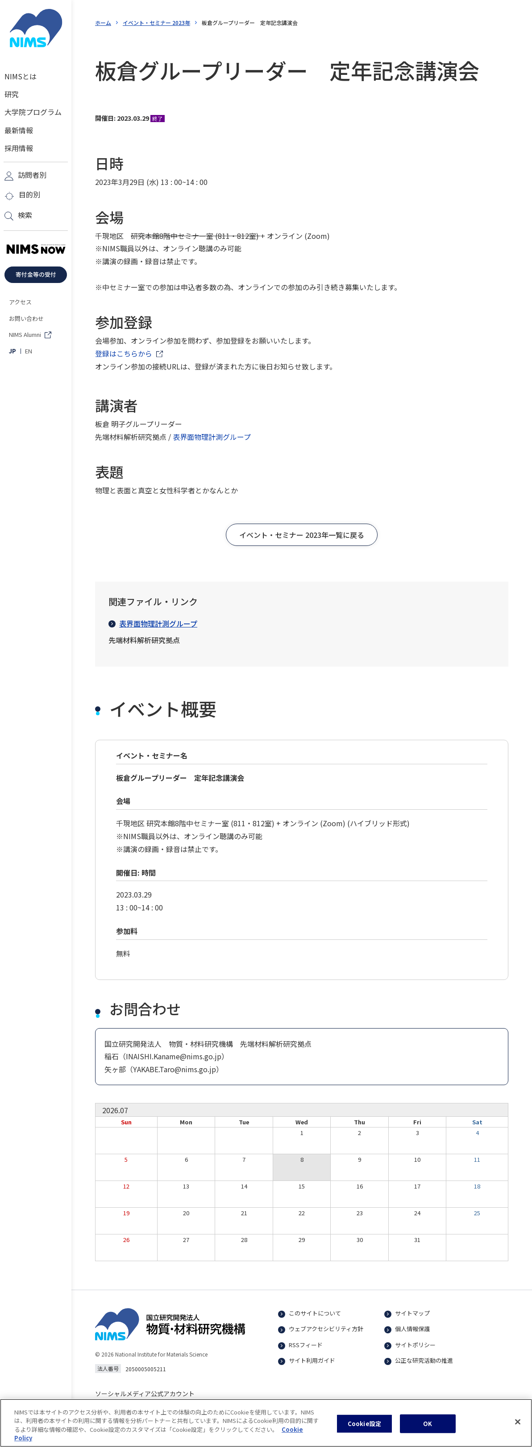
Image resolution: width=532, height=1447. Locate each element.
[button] (302, 535)
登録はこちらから (123, 353)
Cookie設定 (364, 1431)
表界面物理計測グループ (212, 436)
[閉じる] (518, 1429)
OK (427, 1431)
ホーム (103, 22)
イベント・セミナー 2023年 (156, 22)
